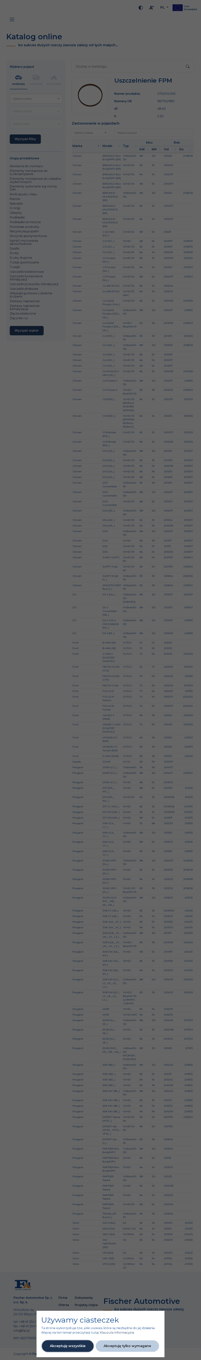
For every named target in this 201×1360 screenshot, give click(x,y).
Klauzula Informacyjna (117, 1332)
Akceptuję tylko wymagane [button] (127, 1346)
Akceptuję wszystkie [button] (68, 1346)
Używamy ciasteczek (80, 1319)
